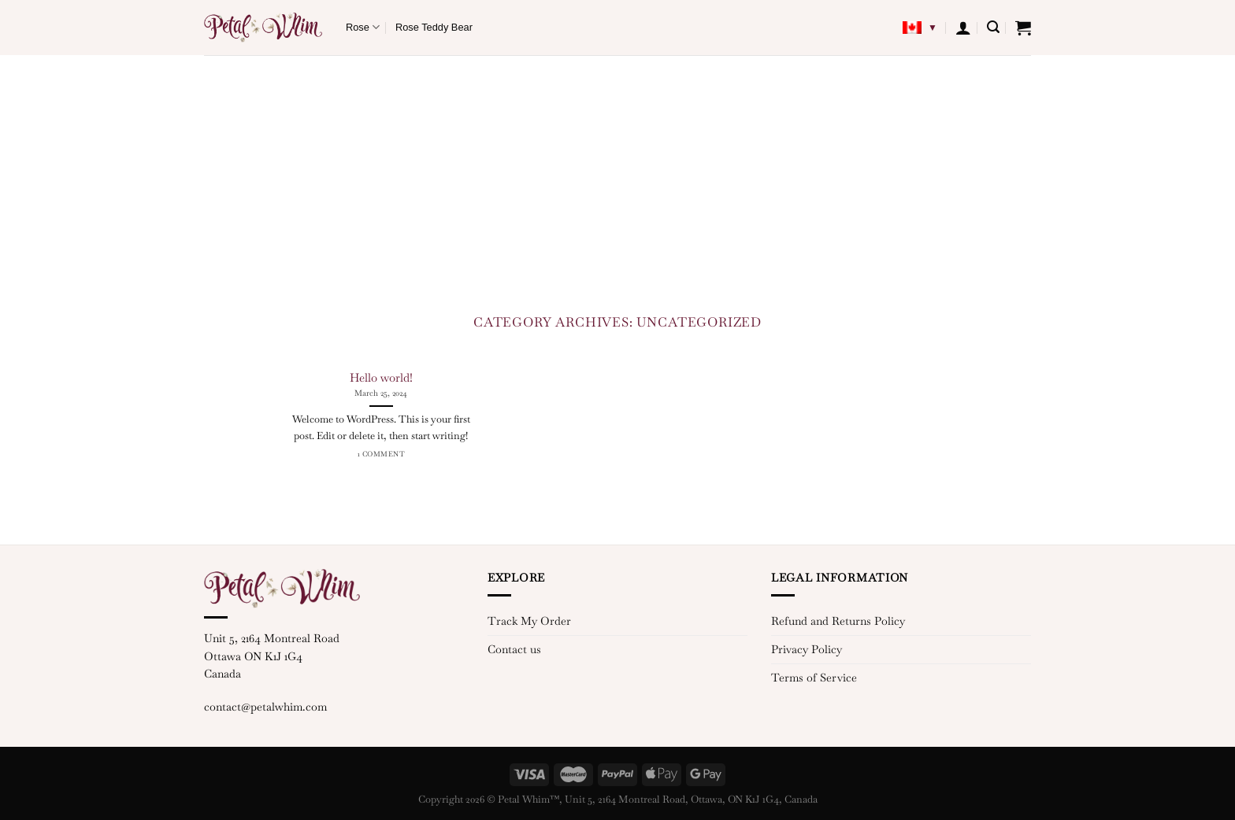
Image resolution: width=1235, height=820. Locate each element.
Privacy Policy (806, 649)
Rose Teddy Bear (434, 27)
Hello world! (381, 377)
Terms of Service (814, 677)
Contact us (514, 649)
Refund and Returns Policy (838, 621)
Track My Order (529, 621)
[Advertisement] (617, 173)
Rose (363, 27)
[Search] (993, 27)
